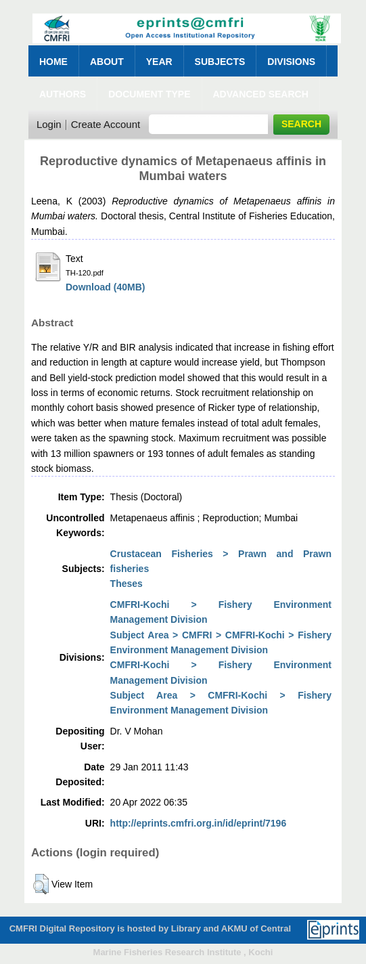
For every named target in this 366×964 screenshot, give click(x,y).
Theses (126, 583)
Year (159, 61)
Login (49, 124)
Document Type (149, 94)
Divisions (291, 61)
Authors (62, 94)
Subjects (220, 61)
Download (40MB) (105, 287)
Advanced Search (260, 94)
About (107, 61)
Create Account (106, 124)
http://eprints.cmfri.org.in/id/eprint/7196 (198, 823)
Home (53, 61)
